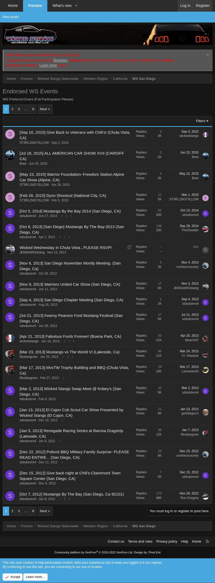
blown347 (192, 340)
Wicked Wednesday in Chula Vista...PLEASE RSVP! (66, 247)
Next (43, 109)
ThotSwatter (190, 230)
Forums (35, 5)
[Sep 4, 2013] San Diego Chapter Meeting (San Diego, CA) (71, 300)
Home (13, 5)
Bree (23, 163)
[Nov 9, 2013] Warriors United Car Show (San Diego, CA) (70, 284)
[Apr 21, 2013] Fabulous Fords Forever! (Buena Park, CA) (70, 336)
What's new (62, 5)
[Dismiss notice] (207, 55)
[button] (76, 6)
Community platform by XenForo (93, 552)
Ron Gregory (189, 498)
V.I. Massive (190, 356)
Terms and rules (140, 541)
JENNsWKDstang (32, 252)
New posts (11, 17)
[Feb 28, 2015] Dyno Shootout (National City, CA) (63, 195)
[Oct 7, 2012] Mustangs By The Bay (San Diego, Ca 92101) (72, 494)
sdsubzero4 (28, 216)
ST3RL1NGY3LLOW (34, 143)
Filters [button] (200, 121)
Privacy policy (166, 541)
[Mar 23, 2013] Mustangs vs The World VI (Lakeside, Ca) (70, 352)
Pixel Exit (155, 552)
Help (184, 541)
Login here (48, 65)
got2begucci (190, 413)
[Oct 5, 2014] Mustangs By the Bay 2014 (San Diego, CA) (70, 211)
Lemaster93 (190, 371)
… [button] (26, 109)
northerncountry (187, 267)
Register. (60, 60)
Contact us (116, 541)
